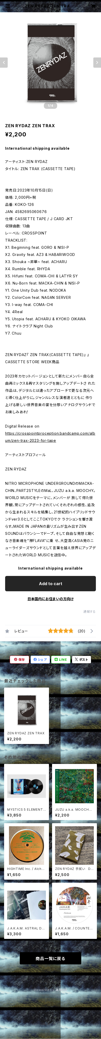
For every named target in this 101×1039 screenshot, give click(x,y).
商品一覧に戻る (50, 958)
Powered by (50, 990)
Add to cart (50, 583)
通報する (89, 611)
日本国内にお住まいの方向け (50, 599)
